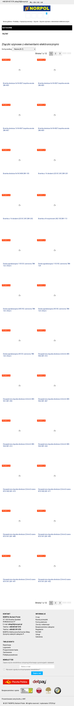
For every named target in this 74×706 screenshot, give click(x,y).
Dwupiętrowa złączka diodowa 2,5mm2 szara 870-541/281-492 (54, 580)
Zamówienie (7, 652)
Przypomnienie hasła (10, 650)
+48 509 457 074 (15, 627)
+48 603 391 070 (15, 629)
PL (31, 2)
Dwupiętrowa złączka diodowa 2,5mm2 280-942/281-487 (54, 400)
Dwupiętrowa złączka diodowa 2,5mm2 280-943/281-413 (19, 445)
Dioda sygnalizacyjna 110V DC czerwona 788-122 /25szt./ (19, 265)
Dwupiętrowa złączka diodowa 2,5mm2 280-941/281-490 (19, 400)
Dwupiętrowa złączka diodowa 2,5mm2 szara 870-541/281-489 (19, 535)
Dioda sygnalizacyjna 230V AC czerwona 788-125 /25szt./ (19, 310)
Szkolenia (39, 637)
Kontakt (38, 632)
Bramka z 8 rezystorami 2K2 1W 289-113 (52, 218)
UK (42, 2)
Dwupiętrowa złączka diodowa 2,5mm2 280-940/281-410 (54, 355)
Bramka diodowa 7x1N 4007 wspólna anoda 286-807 (18, 129)
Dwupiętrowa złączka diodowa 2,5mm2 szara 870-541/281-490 (54, 535)
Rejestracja (7, 645)
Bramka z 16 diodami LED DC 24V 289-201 (53, 173)
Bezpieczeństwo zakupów (45, 627)
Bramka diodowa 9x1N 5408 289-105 (16, 173)
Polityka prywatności (10, 655)
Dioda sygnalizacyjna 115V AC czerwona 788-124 (54, 265)
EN (35, 2)
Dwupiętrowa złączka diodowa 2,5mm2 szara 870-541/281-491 (19, 580)
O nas (38, 617)
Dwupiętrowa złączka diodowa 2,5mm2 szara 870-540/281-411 (54, 490)
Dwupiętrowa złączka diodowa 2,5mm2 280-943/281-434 (54, 445)
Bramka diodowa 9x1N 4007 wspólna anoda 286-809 (53, 129)
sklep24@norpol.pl (15, 624)
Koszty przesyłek (42, 619)
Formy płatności (41, 622)
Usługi (38, 634)
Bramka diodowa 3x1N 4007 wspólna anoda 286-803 (18, 84)
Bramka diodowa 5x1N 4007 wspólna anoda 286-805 (53, 84)
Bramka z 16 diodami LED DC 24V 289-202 (18, 218)
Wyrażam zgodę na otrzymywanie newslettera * (23, 669)
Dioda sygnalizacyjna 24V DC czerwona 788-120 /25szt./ (18, 355)
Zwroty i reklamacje (43, 624)
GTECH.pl (52, 703)
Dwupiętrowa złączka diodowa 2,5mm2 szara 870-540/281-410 (19, 490)
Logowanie (7, 647)
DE (38, 2)
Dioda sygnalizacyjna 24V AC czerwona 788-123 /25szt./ (54, 310)
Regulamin (39, 629)
